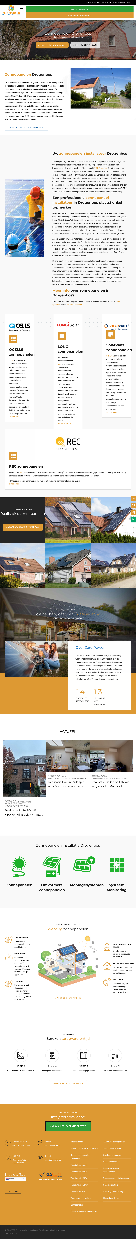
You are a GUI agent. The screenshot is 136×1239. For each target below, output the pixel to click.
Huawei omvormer (14, 803)
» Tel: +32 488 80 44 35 (85, 43)
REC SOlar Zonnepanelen (17, 805)
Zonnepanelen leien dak (17, 806)
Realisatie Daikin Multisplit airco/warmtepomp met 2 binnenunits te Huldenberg (67, 786)
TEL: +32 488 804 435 (122, 2)
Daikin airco (60, 776)
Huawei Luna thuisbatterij (18, 802)
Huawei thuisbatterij (111, 1198)
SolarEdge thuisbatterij (113, 1191)
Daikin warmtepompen (59, 778)
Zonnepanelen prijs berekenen (116, 1178)
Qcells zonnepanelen (112, 1155)
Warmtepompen (78, 778)
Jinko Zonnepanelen (112, 1148)
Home (56, 35)
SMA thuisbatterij (110, 1185)
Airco (51, 776)
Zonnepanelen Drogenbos (71, 35)
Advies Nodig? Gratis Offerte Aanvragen (98, 2)
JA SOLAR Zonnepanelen (114, 1141)
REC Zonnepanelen (111, 1161)
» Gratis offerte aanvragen (52, 43)
